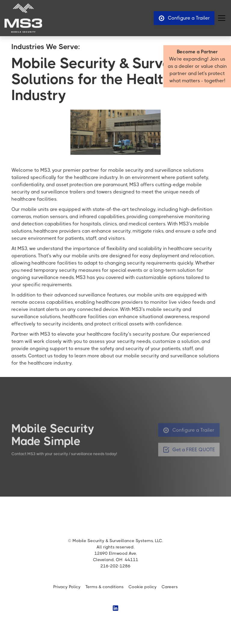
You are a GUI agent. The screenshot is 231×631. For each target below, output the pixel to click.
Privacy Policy (67, 586)
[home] (23, 18)
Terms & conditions (104, 586)
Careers (170, 586)
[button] (220, 18)
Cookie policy (142, 586)
